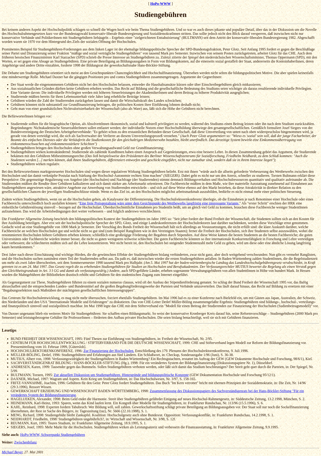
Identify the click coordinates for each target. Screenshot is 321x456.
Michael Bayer (12, 452)
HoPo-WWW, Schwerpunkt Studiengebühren (52, 435)
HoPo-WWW (160, 4)
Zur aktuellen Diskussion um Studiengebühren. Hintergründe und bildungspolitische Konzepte (121, 375)
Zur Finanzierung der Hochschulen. (108, 351)
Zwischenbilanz (25, 442)
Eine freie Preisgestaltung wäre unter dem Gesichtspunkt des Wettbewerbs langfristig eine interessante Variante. (159, 203)
